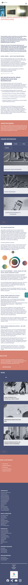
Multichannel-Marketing (5, 496)
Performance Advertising (5, 498)
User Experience (3, 516)
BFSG (2, 543)
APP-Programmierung (4, 535)
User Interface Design (4, 515)
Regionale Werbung (4, 506)
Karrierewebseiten (4, 559)
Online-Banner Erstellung (5, 521)
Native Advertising (4, 549)
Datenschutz (14, 567)
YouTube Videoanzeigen (5, 510)
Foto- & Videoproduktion (5, 525)
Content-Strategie (4, 550)
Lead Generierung (4, 502)
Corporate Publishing (6, 469)
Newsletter (2, 505)
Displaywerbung (3, 503)
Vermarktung (5, 463)
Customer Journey (4, 493)
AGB (14, 566)
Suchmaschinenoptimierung (5, 492)
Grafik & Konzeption (6, 465)
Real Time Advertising (4, 507)
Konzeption (3, 519)
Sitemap (13, 568)
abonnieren (7, 367)
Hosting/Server (3, 539)
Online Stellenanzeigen (4, 558)
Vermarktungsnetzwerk (5, 495)
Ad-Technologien (3, 538)
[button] (2, 583)
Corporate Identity (4, 517)
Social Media (3, 548)
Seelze (2, 289)
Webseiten (2, 540)
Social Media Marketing (5, 500)
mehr (4, 222)
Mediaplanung (3, 524)
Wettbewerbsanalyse (4, 501)
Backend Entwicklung (4, 531)
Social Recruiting (3, 557)
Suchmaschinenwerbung (5, 497)
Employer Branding (6, 470)
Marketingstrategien (4, 520)
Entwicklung (5, 467)
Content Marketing (4, 552)
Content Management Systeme (6, 533)
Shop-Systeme (3, 534)
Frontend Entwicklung (4, 530)
